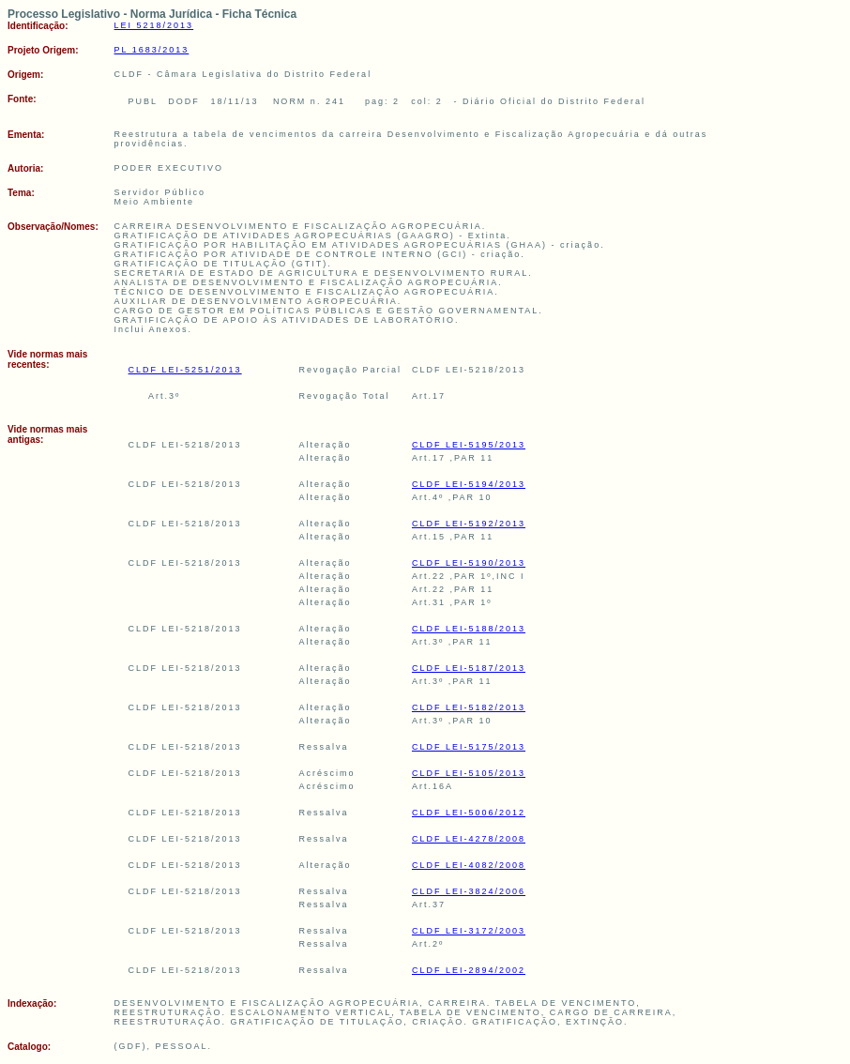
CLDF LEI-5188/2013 (468, 628)
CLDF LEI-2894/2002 (468, 970)
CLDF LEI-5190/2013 (468, 563)
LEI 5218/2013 (154, 25)
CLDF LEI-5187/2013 (468, 668)
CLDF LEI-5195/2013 (468, 444)
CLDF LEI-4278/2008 (468, 839)
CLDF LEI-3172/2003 (468, 930)
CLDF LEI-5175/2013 (468, 747)
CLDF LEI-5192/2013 (468, 523)
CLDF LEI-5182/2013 (468, 707)
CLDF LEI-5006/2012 (468, 812)
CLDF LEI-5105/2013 (468, 773)
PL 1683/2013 (152, 49)
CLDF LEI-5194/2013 (468, 484)
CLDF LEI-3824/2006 (468, 891)
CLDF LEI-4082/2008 (468, 865)
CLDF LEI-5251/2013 (185, 369)
